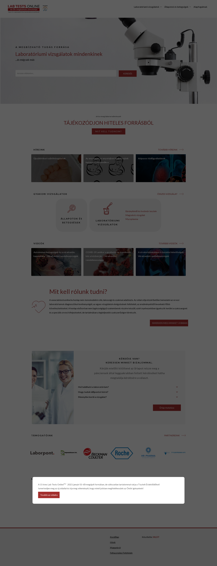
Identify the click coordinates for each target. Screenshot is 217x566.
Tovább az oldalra (48, 495)
